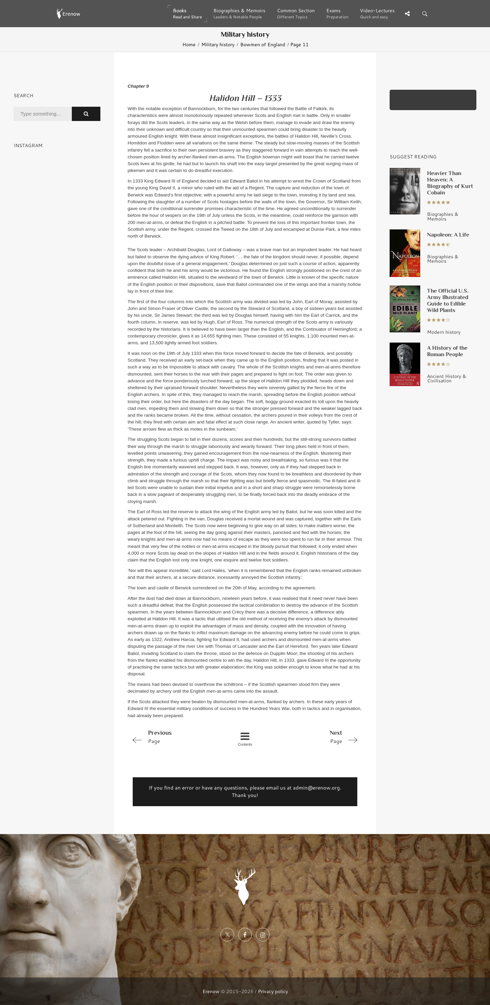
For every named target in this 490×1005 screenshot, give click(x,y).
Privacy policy (273, 991)
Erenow (210, 991)
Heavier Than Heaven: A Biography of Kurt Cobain (450, 183)
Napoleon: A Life (448, 234)
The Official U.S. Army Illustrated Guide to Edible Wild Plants (448, 300)
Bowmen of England (262, 44)
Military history (217, 44)
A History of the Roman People (447, 351)
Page (174, 736)
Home (189, 44)
